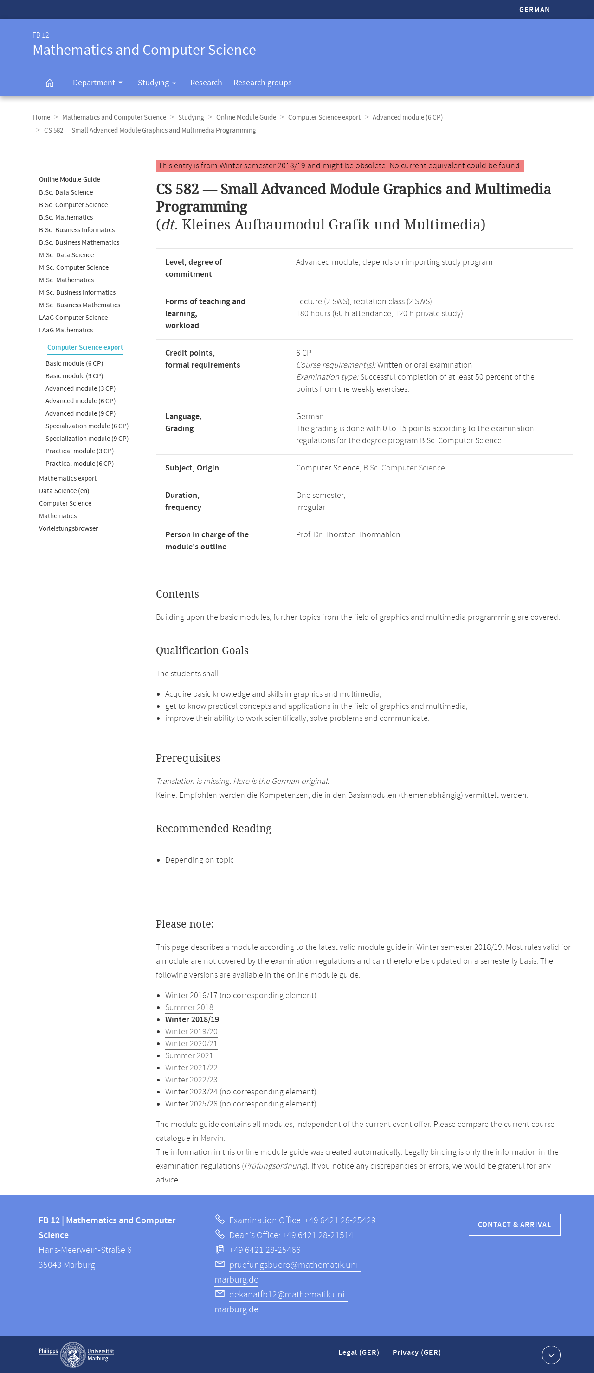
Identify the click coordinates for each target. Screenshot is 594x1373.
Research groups (262, 82)
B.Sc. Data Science (66, 192)
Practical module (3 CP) (79, 450)
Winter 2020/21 (191, 1043)
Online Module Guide (243, 117)
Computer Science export (320, 117)
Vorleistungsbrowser (68, 528)
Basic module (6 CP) (74, 363)
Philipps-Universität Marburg (76, 1354)
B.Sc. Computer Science (73, 204)
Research (206, 82)
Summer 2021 (189, 1055)
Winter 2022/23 (191, 1079)
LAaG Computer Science (73, 317)
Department (101, 83)
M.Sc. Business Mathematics (79, 304)
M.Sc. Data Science (66, 254)
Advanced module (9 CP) (80, 413)
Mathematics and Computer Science (113, 117)
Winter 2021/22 (191, 1067)
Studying (160, 84)
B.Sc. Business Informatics (77, 229)
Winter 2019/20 (191, 1031)
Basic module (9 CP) (74, 375)
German (534, 10)
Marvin (212, 1138)
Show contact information (550, 1354)
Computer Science (65, 503)
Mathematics (58, 515)
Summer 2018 (189, 1007)
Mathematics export (68, 478)
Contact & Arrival (514, 1224)
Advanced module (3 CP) (80, 388)
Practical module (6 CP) (79, 463)
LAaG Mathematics (66, 329)
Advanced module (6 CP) (403, 117)
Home (41, 117)
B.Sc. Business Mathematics (79, 242)
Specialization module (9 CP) (87, 438)
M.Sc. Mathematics (66, 279)
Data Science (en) (64, 490)
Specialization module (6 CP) (87, 425)
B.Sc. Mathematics (66, 217)
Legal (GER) (359, 1356)
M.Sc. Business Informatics (77, 292)
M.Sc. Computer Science (74, 267)
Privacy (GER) (418, 1356)
